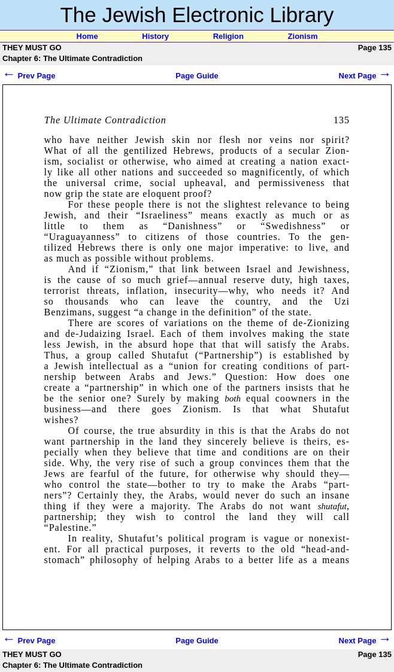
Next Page (365, 75)
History (155, 36)
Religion (228, 36)
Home (87, 36)
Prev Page (29, 75)
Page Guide (197, 75)
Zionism (303, 36)
